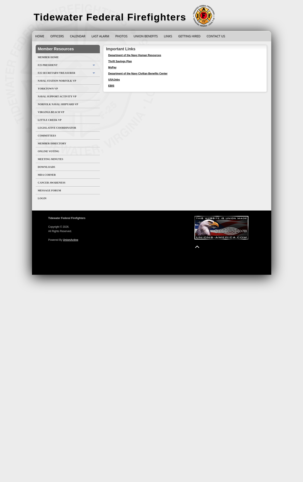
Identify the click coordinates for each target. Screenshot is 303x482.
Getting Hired (189, 36)
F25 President (48, 65)
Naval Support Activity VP (57, 96)
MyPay (112, 67)
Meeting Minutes (50, 159)
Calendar (77, 36)
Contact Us (215, 36)
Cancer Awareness (51, 182)
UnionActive (70, 239)
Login (42, 198)
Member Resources (56, 49)
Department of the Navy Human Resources (134, 55)
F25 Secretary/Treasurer (56, 72)
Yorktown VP (48, 88)
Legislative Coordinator (57, 127)
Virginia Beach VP (51, 112)
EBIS (111, 85)
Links (168, 36)
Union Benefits (146, 36)
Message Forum (49, 190)
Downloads (46, 167)
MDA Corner (47, 174)
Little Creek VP (50, 119)
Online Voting (48, 151)
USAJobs (114, 79)
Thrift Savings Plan (120, 61)
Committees (47, 135)
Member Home (48, 57)
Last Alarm (100, 36)
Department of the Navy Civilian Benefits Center (138, 73)
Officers (57, 36)
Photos (121, 36)
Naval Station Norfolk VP (57, 80)
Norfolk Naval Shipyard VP (58, 104)
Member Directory (52, 143)
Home (39, 36)
